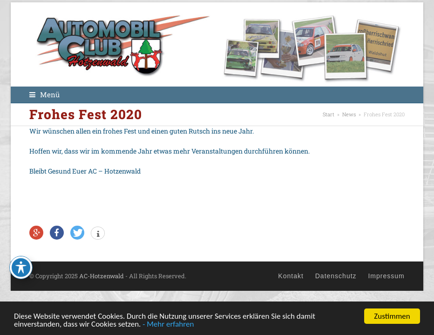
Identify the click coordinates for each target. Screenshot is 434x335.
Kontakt (290, 276)
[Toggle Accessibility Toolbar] (21, 267)
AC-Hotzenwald (101, 276)
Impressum (386, 276)
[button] (44, 94)
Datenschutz (336, 276)
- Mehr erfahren (168, 324)
